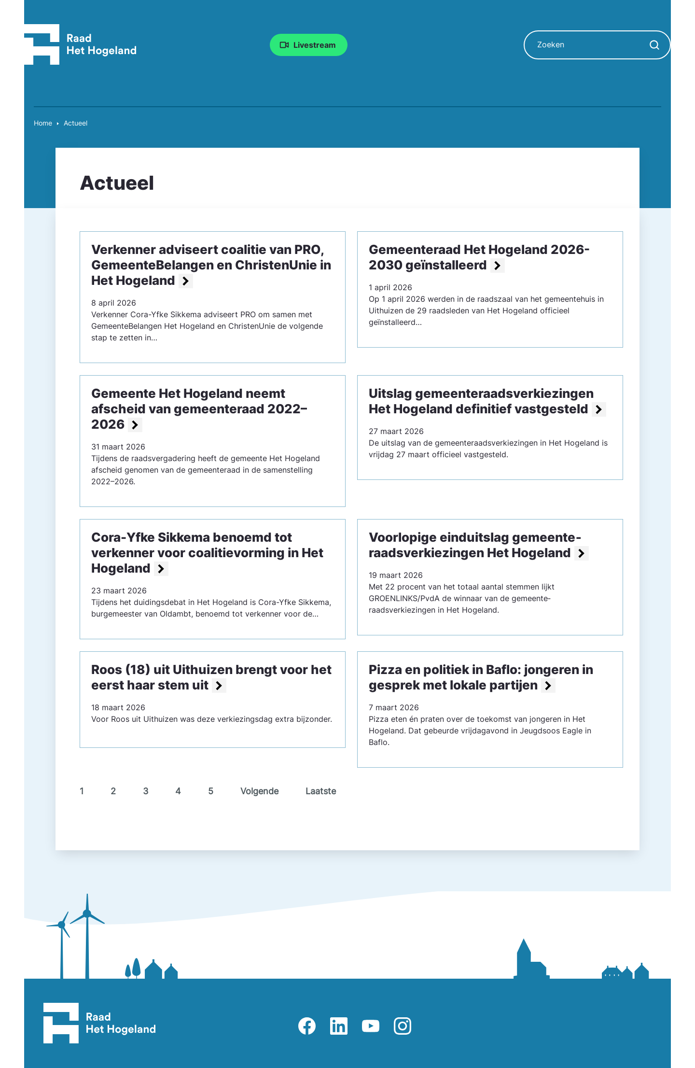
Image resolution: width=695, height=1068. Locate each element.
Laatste (321, 791)
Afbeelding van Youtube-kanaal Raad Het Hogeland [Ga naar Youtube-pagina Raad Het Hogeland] (370, 1026)
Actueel (75, 123)
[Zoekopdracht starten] (654, 45)
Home (43, 123)
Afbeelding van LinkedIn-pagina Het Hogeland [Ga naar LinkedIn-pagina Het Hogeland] (339, 1026)
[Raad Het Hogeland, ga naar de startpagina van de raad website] (80, 44)
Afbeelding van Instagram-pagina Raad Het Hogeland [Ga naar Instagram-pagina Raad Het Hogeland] (402, 1026)
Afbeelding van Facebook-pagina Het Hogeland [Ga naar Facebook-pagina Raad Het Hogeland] (307, 1026)
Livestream (314, 45)
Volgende (259, 791)
